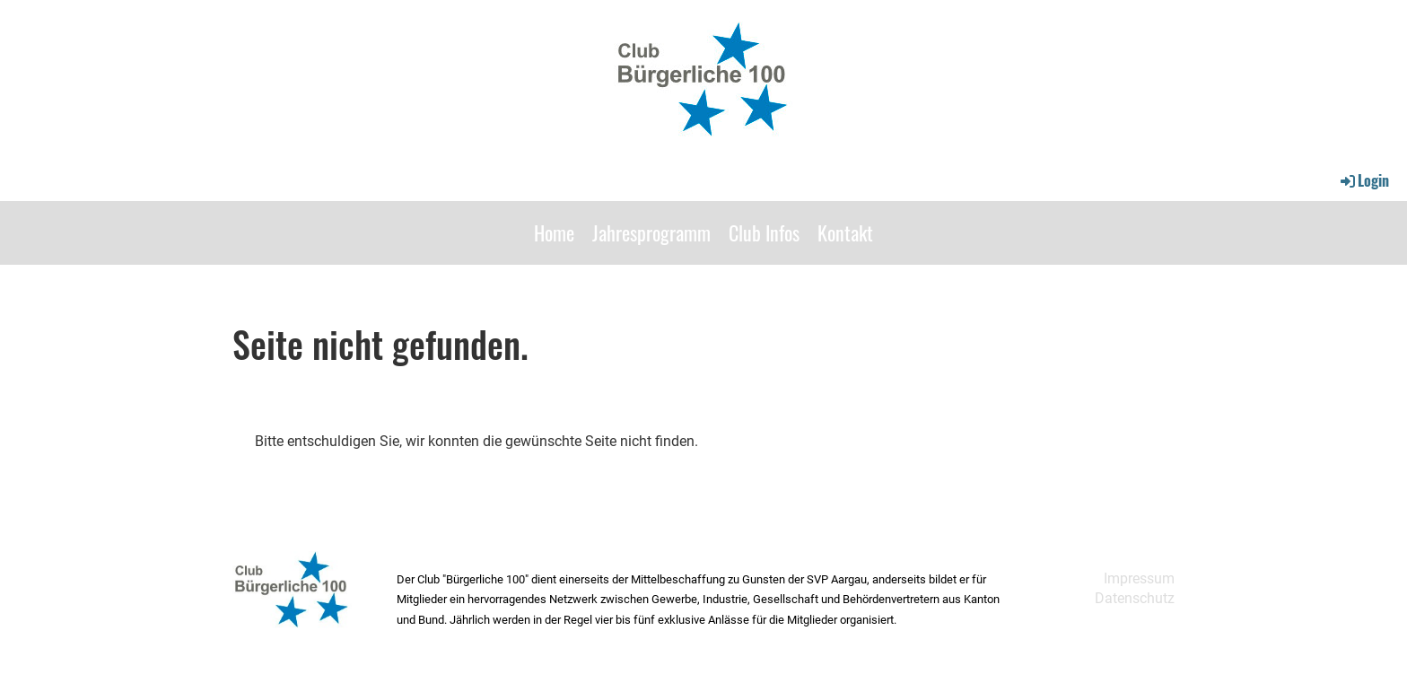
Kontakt (845, 232)
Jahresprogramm (651, 232)
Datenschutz (1135, 598)
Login (1363, 180)
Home (554, 232)
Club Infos (764, 232)
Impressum (1139, 578)
